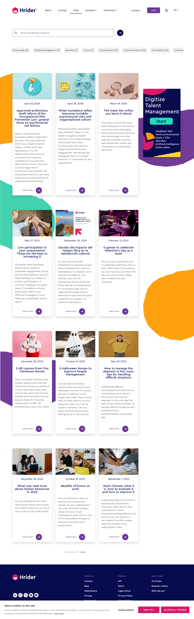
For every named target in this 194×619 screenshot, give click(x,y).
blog (76, 10)
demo (48, 10)
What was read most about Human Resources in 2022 (32, 489)
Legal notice (124, 590)
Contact (88, 581)
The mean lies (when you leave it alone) (118, 112)
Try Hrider (157, 581)
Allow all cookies (175, 610)
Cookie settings (126, 610)
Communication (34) (135, 50)
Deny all (149, 610)
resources (109, 10)
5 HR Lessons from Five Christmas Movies (32, 370)
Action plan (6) (20, 50)
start (153, 10)
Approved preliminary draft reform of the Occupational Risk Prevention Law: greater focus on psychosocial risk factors (32, 118)
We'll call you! (158, 590)
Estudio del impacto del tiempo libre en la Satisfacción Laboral (75, 250)
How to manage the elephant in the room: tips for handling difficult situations (118, 373)
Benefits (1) (71, 50)
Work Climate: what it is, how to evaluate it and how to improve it (118, 489)
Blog (86, 586)
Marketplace (90, 590)
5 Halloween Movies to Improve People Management (75, 371)
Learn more (59, 613)
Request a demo (160, 586)
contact (135, 10)
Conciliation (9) (160, 50)
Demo (121, 586)
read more (32, 190)
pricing (62, 10)
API (120, 581)
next (82, 552)
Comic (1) (88, 50)
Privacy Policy (125, 595)
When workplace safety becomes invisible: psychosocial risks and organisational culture (75, 115)
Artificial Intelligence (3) (47, 50)
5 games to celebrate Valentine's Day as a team (118, 250)
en (175, 10)
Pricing (88, 595)
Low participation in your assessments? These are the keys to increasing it (32, 252)
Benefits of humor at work (75, 487)
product (90, 10)
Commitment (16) (108, 50)
